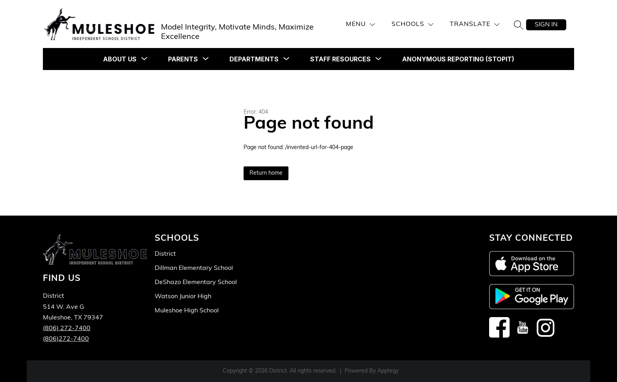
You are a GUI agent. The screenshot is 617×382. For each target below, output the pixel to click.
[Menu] (360, 25)
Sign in (546, 25)
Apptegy (388, 371)
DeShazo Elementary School (196, 282)
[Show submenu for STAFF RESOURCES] (340, 59)
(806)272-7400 (66, 339)
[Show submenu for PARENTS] (183, 59)
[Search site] (518, 25)
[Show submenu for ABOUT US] (120, 59)
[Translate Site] (474, 25)
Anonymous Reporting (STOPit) (458, 59)
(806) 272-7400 (67, 328)
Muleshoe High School (187, 311)
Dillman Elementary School (194, 268)
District (165, 254)
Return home (266, 173)
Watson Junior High (183, 296)
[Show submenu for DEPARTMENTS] (254, 59)
